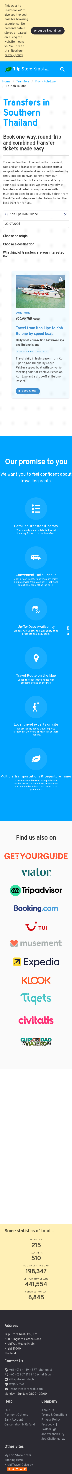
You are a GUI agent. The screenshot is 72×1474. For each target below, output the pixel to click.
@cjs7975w (16, 1384)
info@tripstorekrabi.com (26, 1389)
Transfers (22, 82)
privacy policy (13, 55)
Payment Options (16, 1415)
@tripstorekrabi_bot (23, 1379)
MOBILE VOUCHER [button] (25, 352)
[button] (55, 69)
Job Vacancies (53, 1434)
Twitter (49, 1429)
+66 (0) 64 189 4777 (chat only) (30, 1370)
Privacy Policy (50, 1420)
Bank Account (13, 1420)
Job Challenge (53, 1439)
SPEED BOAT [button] (42, 352)
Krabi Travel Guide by (18, 1465)
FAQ (7, 1410)
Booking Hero (13, 1460)
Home (6, 82)
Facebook (50, 1424)
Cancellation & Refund (19, 1425)
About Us (47, 1410)
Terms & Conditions (54, 1415)
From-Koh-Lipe (45, 82)
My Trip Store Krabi (17, 1455)
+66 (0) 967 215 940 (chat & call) (31, 1375)
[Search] (36, 214)
